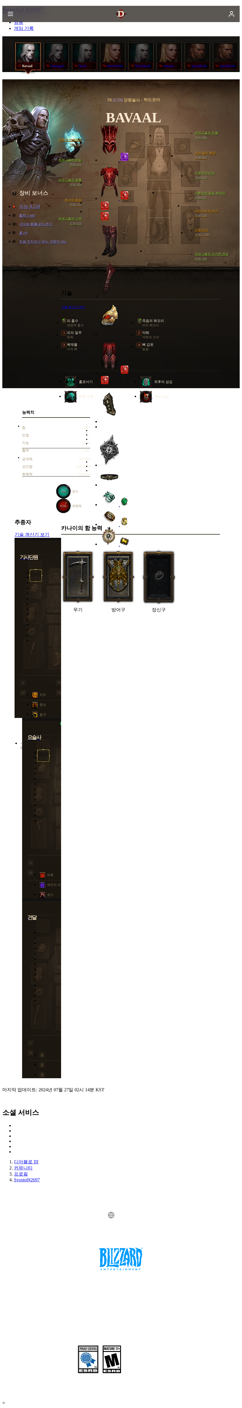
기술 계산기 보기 (32, 534)
